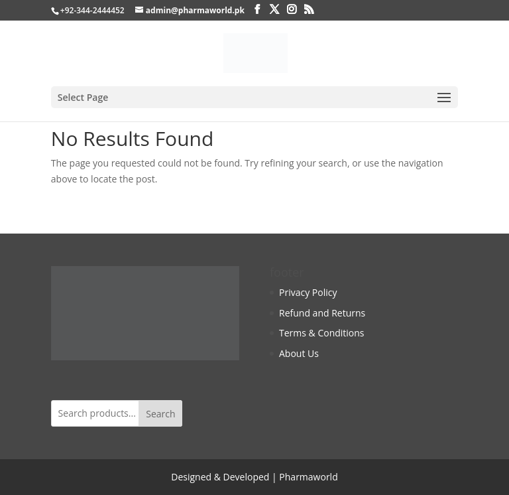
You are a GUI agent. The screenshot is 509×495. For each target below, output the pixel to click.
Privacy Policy (308, 292)
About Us (299, 353)
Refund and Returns (322, 313)
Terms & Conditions (322, 332)
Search (160, 413)
